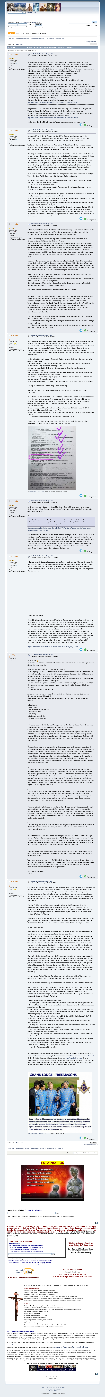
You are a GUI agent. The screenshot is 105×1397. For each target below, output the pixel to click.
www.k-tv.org (19, 1270)
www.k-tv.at (19, 1272)
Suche (10, 1210)
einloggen (26, 22)
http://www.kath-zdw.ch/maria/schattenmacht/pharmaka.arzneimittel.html (52, 118)
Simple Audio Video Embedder (53, 1389)
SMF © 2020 (52, 1387)
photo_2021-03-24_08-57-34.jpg (36, 491)
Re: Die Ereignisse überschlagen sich (42, 54)
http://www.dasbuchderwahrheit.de (82, 1056)
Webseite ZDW (31, 12)
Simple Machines (60, 1387)
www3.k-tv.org (19, 1269)
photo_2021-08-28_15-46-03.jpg (36, 1133)
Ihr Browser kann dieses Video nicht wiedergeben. (52, 1183)
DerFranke (14, 54)
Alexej (12, 655)
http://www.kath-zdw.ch (74, 1058)
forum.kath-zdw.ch (80, 1347)
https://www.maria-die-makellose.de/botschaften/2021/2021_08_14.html (52, 647)
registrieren (35, 22)
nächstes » (94, 41)
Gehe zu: (70, 1153)
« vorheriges (87, 41)
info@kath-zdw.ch (15, 1344)
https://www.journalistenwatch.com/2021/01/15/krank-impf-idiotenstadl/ (52, 102)
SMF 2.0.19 (45, 1387)
